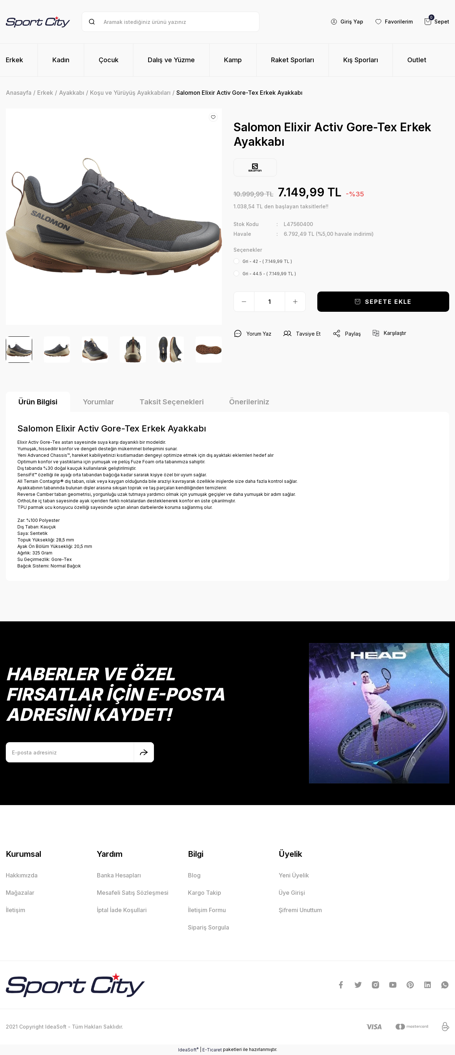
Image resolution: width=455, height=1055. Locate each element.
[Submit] (144, 752)
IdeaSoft (188, 1049)
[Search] (171, 22)
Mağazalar (20, 892)
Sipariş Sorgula (208, 927)
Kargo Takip (204, 892)
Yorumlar (98, 401)
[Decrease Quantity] (244, 301)
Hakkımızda (22, 875)
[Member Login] (346, 21)
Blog (194, 875)
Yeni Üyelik (294, 875)
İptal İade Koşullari (122, 910)
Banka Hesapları (119, 875)
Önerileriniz (249, 401)
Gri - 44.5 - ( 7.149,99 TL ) (269, 273)
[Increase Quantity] (295, 301)
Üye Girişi (292, 892)
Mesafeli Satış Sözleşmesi (132, 892)
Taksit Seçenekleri (171, 401)
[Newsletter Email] (80, 752)
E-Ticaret (212, 1049)
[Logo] (38, 21)
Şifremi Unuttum (300, 910)
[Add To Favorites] (213, 117)
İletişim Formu (207, 910)
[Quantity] (269, 301)
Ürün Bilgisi (37, 401)
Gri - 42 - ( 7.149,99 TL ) (267, 261)
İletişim (15, 910)
